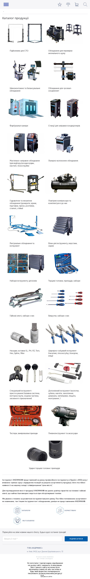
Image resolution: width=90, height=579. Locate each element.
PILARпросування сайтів (46, 576)
